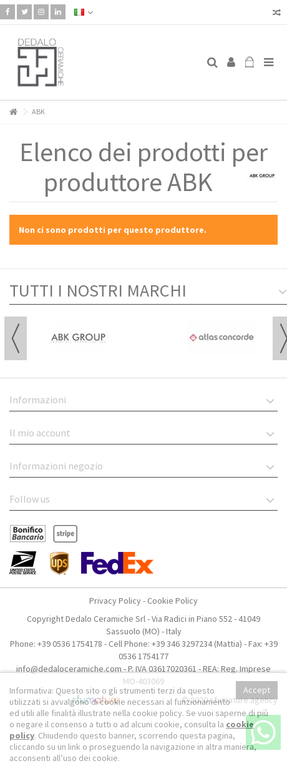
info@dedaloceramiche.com (69, 668)
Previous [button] (15, 338)
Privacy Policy (115, 600)
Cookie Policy (172, 600)
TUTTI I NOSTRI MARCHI (98, 290)
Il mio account (40, 432)
